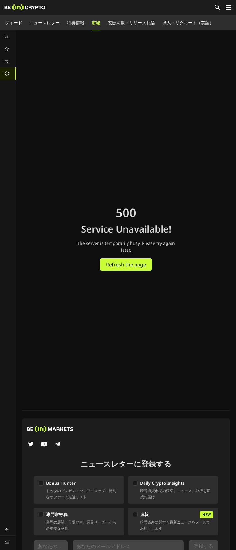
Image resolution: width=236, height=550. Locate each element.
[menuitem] (8, 36)
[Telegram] (57, 444)
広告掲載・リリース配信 (131, 23)
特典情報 (75, 23)
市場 (96, 23)
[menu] (8, 55)
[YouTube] (44, 444)
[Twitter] (30, 444)
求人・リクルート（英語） (188, 23)
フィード (13, 23)
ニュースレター (45, 23)
